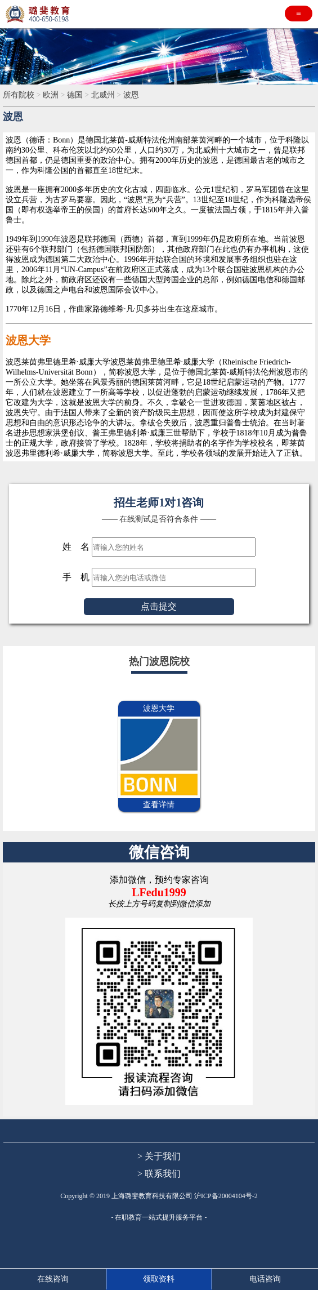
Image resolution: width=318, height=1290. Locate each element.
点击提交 (159, 606)
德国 (75, 95)
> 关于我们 (159, 1156)
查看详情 (158, 804)
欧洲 (51, 95)
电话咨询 (265, 1279)
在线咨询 (53, 1279)
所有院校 (18, 95)
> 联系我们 (159, 1173)
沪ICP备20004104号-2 (226, 1196)
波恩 (131, 95)
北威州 (103, 95)
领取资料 (158, 1279)
